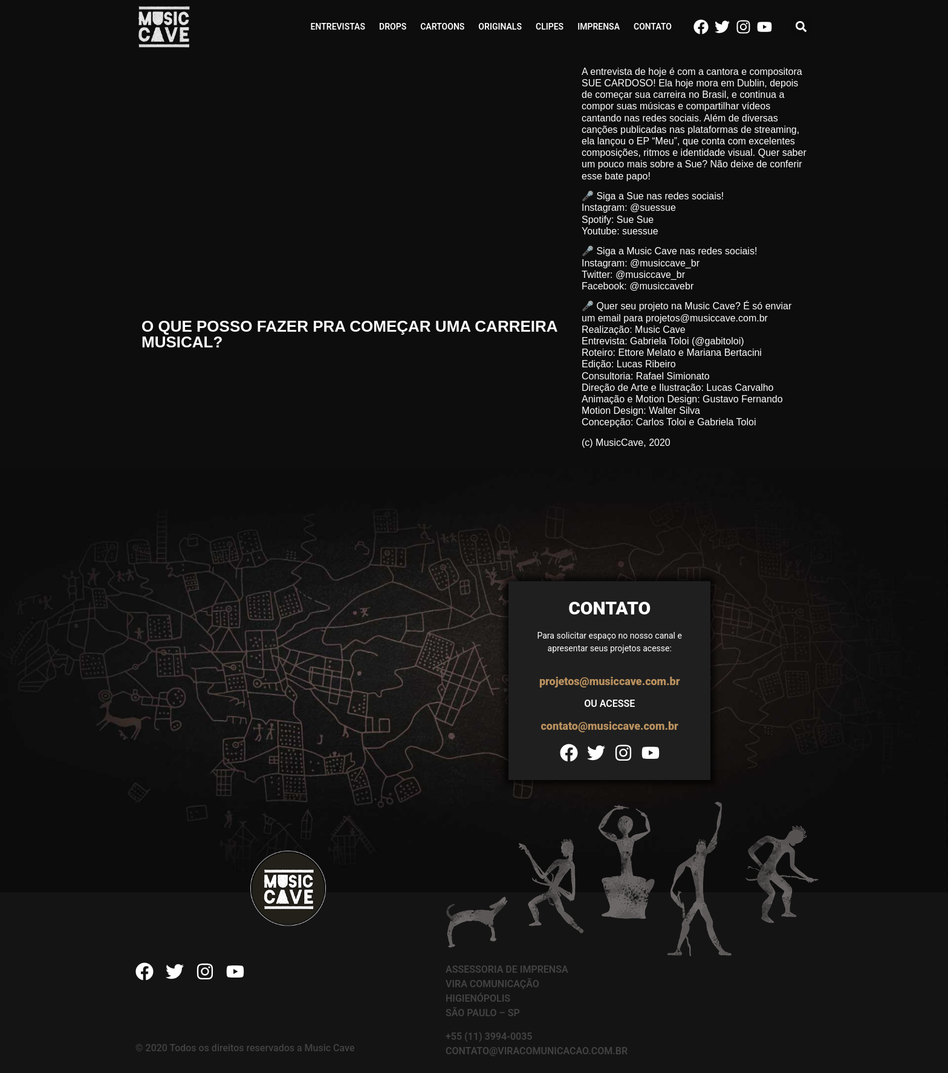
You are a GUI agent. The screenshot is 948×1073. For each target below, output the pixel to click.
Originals (500, 26)
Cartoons (442, 26)
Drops (392, 26)
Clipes (549, 26)
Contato (653, 26)
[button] (801, 27)
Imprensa (598, 26)
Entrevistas (338, 26)
